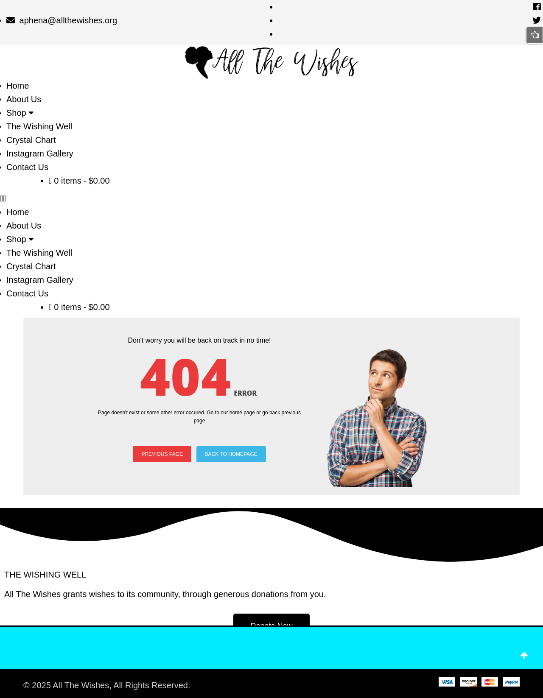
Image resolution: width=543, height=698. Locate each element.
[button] (271, 198)
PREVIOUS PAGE (162, 454)
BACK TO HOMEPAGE (231, 454)
